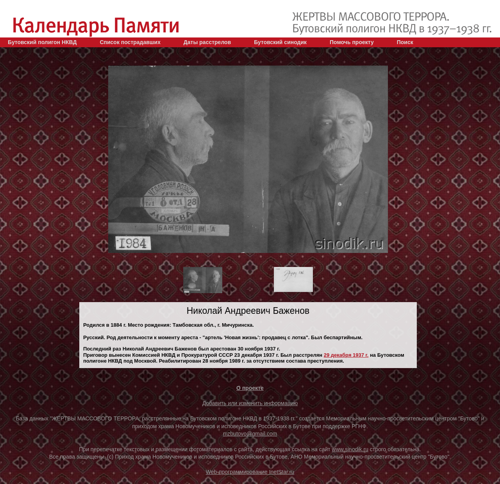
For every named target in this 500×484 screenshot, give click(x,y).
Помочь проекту (352, 42)
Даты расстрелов (207, 42)
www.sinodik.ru (350, 449)
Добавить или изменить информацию (250, 403)
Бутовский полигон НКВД (42, 42)
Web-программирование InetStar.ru (250, 472)
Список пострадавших (130, 42)
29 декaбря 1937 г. (346, 355)
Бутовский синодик (280, 42)
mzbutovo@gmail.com (250, 434)
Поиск (405, 42)
